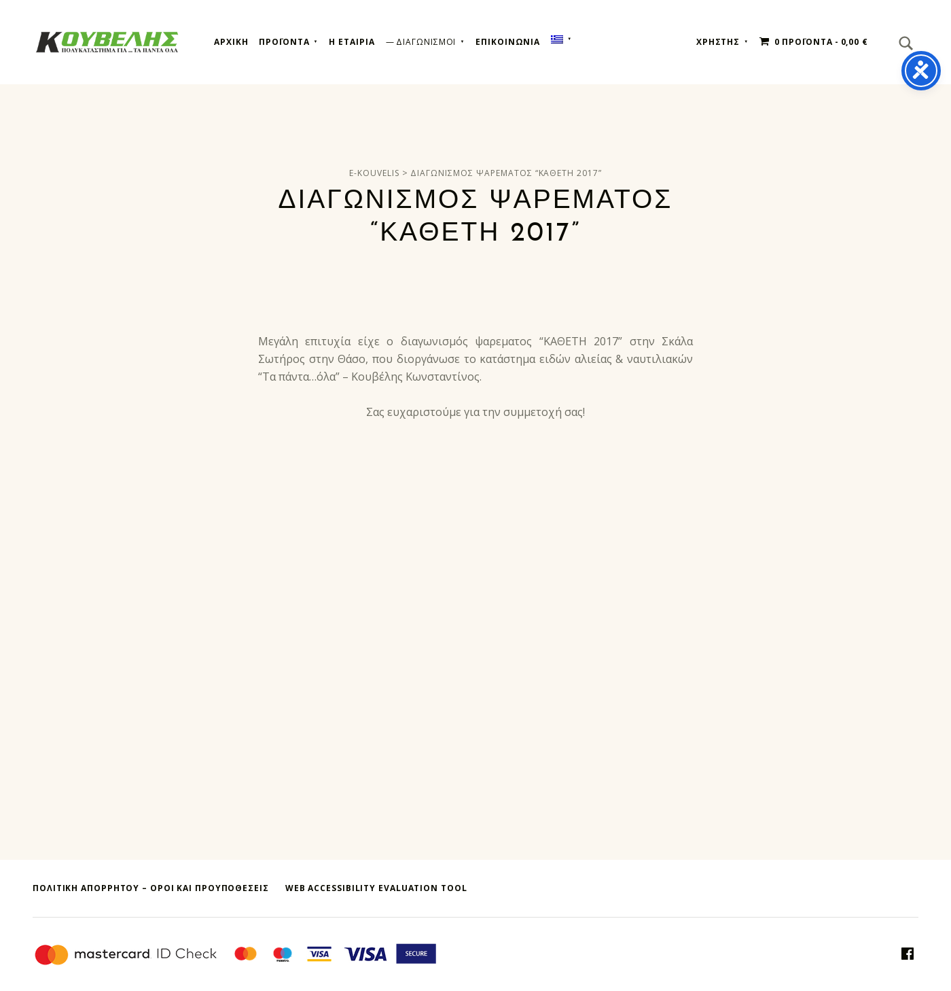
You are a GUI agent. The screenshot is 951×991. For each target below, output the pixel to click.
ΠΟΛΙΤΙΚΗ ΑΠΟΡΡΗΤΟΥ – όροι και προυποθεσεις (151, 888)
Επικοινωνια (508, 42)
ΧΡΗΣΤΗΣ (718, 42)
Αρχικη (231, 42)
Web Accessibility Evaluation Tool (376, 888)
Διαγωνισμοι (426, 42)
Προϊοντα (284, 42)
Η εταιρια (351, 42)
